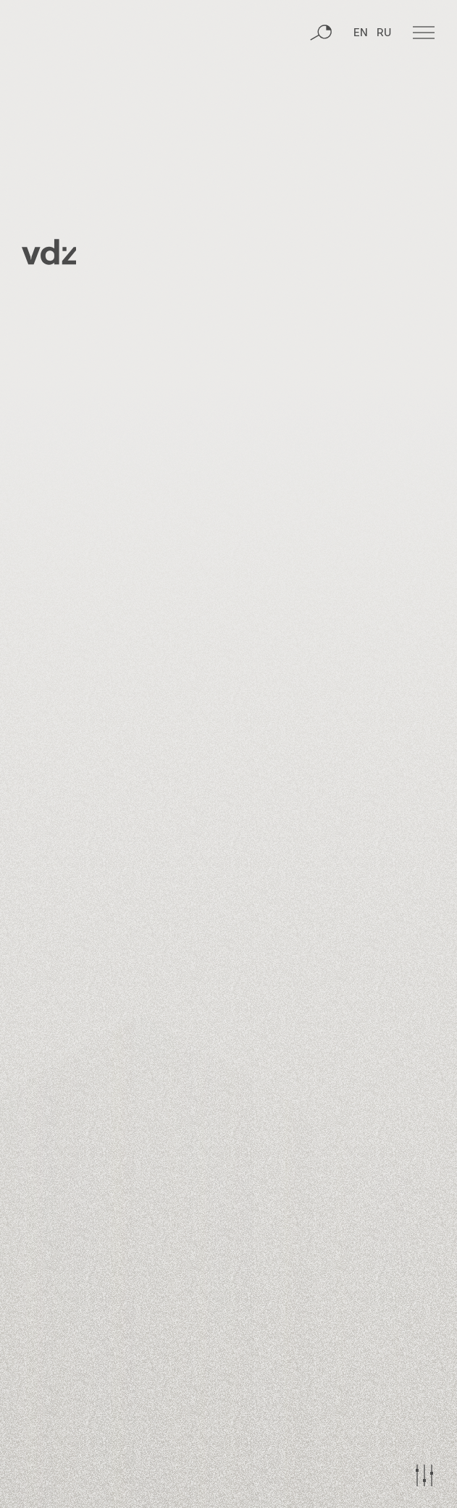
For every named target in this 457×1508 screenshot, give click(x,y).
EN (360, 33)
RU (384, 33)
